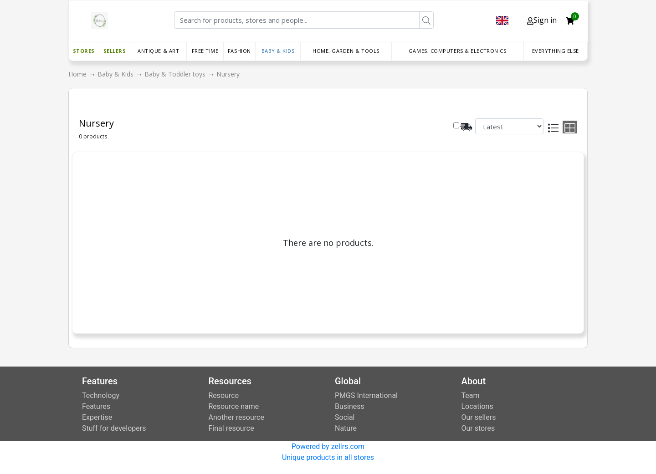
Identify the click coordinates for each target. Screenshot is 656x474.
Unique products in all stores (328, 457)
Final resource (231, 428)
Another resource (236, 417)
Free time (205, 50)
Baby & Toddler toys (175, 74)
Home (78, 74)
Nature (346, 428)
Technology (100, 395)
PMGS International (366, 395)
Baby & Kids (278, 50)
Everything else (555, 50)
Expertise (97, 417)
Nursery (228, 74)
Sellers (114, 50)
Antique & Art (158, 50)
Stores (84, 50)
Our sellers (478, 417)
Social (344, 417)
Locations (477, 406)
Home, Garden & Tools (346, 50)
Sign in (542, 20)
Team (470, 395)
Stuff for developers (114, 428)
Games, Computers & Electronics (458, 50)
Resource (224, 395)
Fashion (239, 50)
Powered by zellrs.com (328, 446)
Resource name (234, 406)
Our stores (478, 428)
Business (349, 406)
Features (96, 406)
